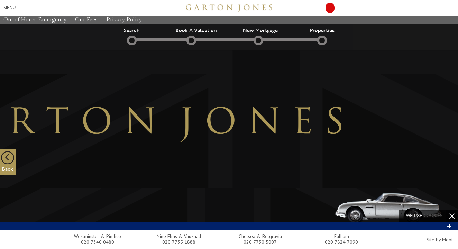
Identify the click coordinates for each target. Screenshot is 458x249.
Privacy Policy (124, 20)
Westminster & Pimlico (97, 236)
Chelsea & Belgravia (260, 236)
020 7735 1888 (178, 242)
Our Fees (86, 20)
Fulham (341, 236)
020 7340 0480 (97, 242)
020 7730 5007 (260, 242)
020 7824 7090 (341, 242)
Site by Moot (440, 240)
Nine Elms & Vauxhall (179, 236)
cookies (433, 215)
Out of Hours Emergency (34, 20)
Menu (9, 7)
